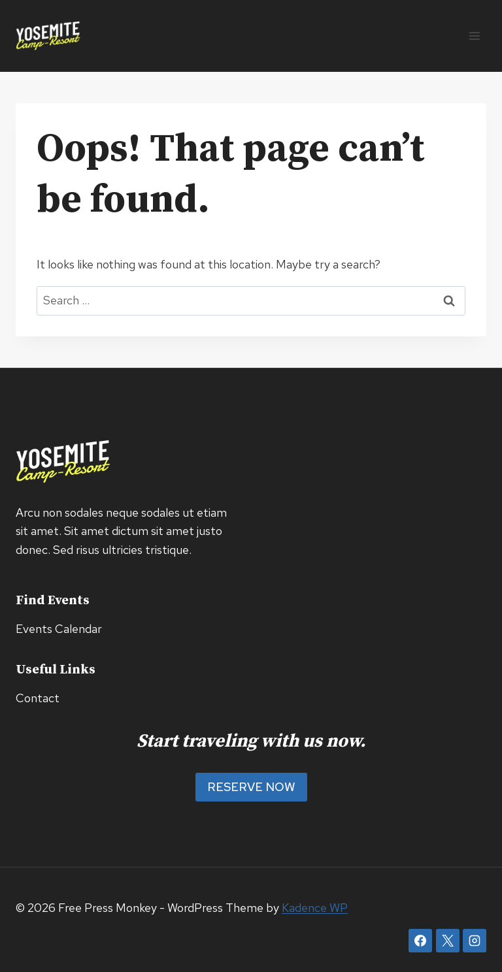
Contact (37, 697)
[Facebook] (420, 940)
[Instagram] (474, 940)
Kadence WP (315, 907)
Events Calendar (59, 628)
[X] (448, 940)
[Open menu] (474, 35)
